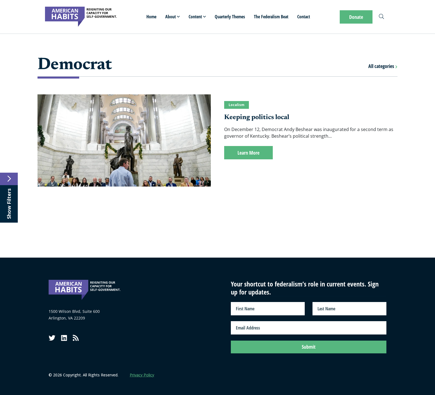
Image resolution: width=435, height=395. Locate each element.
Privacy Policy (142, 375)
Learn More (248, 152)
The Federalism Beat (271, 17)
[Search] (381, 17)
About (172, 17)
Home (151, 17)
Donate (356, 17)
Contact (303, 17)
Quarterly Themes (230, 17)
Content (197, 17)
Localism (236, 104)
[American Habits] (81, 17)
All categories (383, 66)
